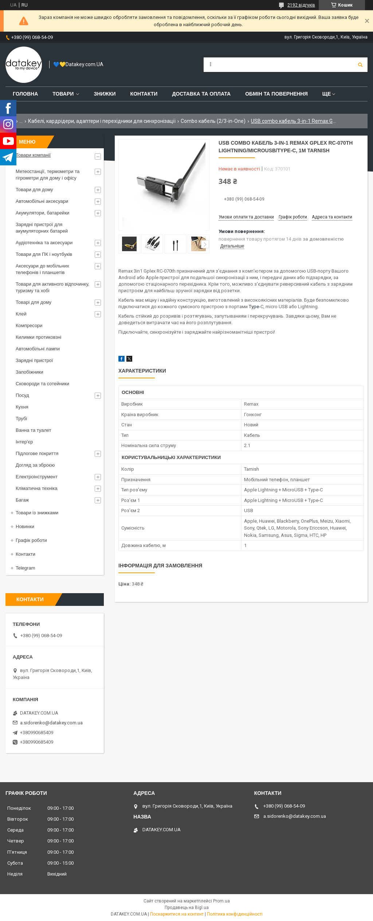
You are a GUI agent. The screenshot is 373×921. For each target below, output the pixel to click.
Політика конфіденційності (235, 914)
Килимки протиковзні (38, 337)
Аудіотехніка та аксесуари (44, 242)
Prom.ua (221, 901)
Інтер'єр (24, 442)
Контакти (144, 94)
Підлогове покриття (37, 453)
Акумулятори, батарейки (42, 213)
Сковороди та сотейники (42, 383)
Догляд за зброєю (35, 465)
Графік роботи (31, 540)
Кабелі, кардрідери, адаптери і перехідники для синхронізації (102, 121)
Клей (21, 314)
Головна (25, 94)
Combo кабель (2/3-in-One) (213, 121)
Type (254, 306)
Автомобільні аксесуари (42, 201)
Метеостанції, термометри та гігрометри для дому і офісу (47, 175)
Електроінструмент (37, 476)
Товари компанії (33, 155)
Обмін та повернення (276, 94)
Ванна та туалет (33, 430)
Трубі (21, 418)
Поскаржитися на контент (177, 914)
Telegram (25, 568)
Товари (63, 94)
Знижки (104, 94)
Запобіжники (29, 372)
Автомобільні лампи (38, 348)
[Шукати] (360, 64)
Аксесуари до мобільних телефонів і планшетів (42, 269)
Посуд (22, 395)
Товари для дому (34, 189)
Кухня (22, 407)
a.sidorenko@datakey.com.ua (51, 722)
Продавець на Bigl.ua (187, 907)
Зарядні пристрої (34, 360)
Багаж (22, 500)
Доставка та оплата (201, 94)
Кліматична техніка (36, 488)
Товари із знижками (37, 512)
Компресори (29, 325)
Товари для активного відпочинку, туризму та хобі (52, 287)
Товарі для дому (33, 302)
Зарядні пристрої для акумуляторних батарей (42, 228)
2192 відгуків (301, 5)
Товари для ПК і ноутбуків (44, 254)
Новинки (25, 526)
